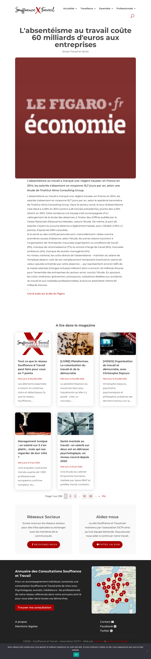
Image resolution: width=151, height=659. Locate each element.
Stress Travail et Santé (75, 51)
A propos (21, 621)
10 (84, 496)
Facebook (106, 626)
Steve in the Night (117, 641)
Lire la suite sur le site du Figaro (46, 293)
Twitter (104, 630)
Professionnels (125, 8)
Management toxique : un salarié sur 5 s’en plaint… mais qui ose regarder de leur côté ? (32, 449)
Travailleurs (87, 8)
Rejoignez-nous (45, 544)
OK (76, 655)
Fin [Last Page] (104, 496)
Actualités (68, 8)
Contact (105, 621)
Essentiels (104, 8)
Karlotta (99, 641)
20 (90, 496)
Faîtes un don (109, 544)
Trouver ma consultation (34, 607)
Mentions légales (26, 626)
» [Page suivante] (99, 496)
